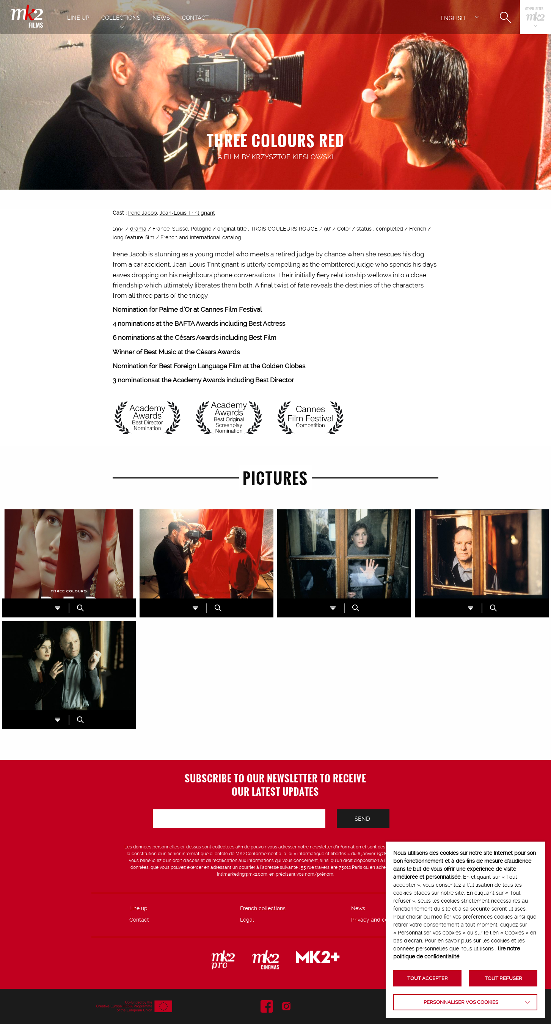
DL (57, 608)
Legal (247, 920)
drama (138, 229)
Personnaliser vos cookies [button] (461, 1002)
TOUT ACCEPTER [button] (427, 978)
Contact (139, 920)
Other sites (534, 9)
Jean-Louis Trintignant (187, 213)
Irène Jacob (142, 213)
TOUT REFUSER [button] (503, 978)
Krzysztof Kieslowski (292, 157)
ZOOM (80, 608)
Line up (138, 908)
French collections (263, 908)
